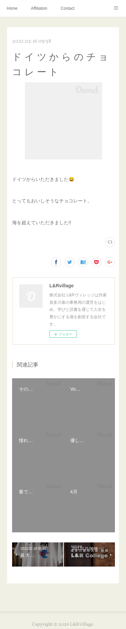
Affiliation (39, 8)
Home (12, 8)
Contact (68, 8)
